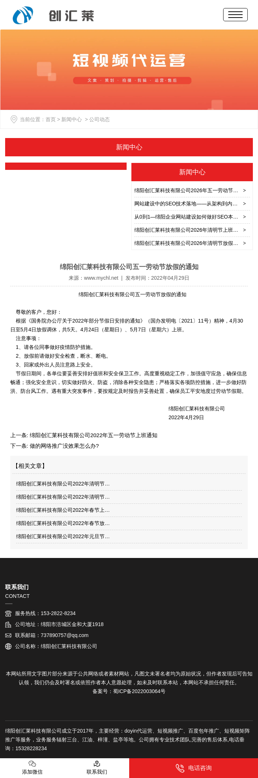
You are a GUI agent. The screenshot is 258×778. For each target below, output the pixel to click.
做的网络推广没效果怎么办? (63, 446)
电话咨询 (193, 768)
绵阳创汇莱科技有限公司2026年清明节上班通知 (188, 230)
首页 (51, 119)
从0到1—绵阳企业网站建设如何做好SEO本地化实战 (194, 217)
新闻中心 (71, 119)
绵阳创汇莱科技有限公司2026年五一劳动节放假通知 (194, 190)
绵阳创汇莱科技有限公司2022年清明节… (63, 484)
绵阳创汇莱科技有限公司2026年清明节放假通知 (188, 243)
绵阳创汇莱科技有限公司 (107, 294)
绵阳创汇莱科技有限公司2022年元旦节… (63, 536)
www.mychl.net (101, 278)
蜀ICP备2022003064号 (139, 691)
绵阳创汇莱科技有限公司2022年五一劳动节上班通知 (93, 435)
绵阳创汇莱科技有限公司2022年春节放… (63, 523)
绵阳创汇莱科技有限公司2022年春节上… (63, 510)
